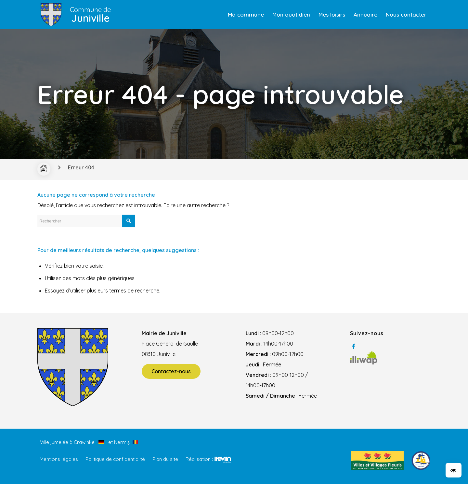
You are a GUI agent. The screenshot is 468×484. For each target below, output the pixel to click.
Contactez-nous (171, 371)
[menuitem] (246, 14)
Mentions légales (59, 459)
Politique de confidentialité (115, 459)
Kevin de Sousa (222, 459)
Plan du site (165, 459)
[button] (454, 470)
